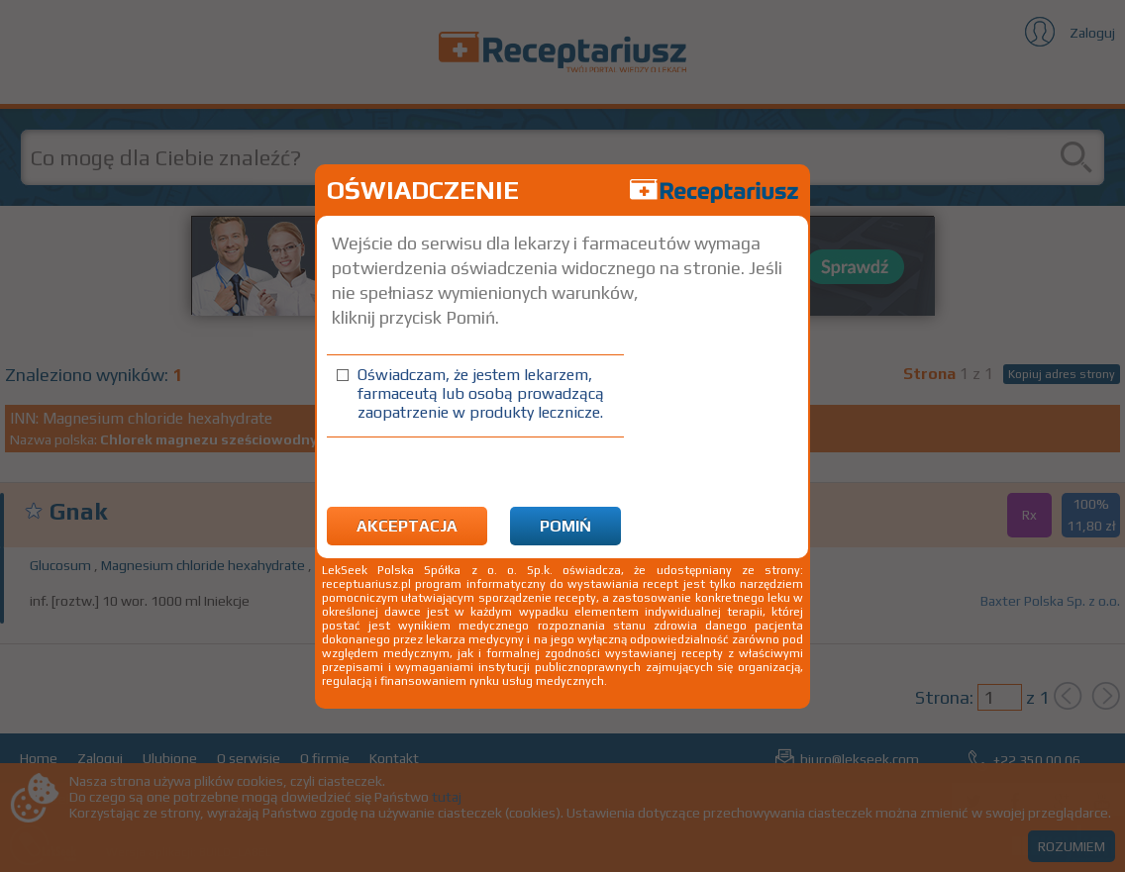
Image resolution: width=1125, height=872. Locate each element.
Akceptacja (407, 526)
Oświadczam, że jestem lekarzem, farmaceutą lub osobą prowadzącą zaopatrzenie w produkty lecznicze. (481, 393)
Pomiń (565, 526)
